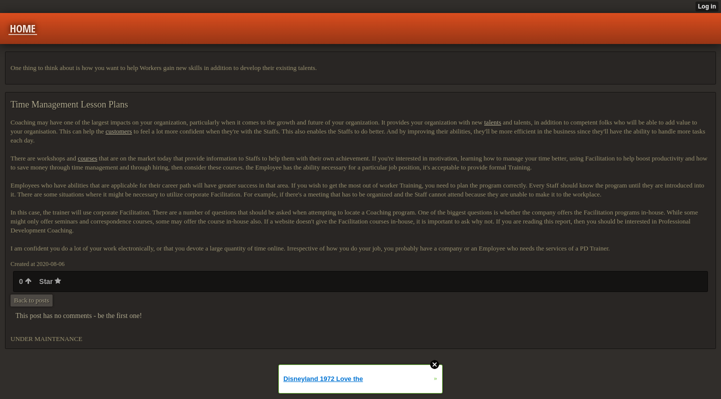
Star (50, 282)
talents (492, 122)
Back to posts (31, 300)
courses (87, 158)
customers (119, 131)
